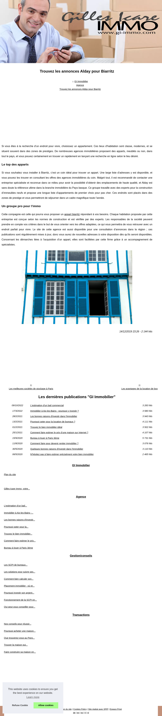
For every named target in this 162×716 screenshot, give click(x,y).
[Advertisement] (77, 115)
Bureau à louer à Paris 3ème (44, 438)
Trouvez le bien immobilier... (18, 534)
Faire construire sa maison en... (20, 652)
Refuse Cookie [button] (20, 705)
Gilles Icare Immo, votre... (17, 488)
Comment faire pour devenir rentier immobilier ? (54, 443)
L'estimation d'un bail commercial (47, 405)
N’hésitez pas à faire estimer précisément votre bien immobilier (62, 454)
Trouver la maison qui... (16, 645)
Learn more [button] (32, 697)
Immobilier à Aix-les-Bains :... (18, 513)
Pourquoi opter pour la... (16, 527)
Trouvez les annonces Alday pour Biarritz (80, 89)
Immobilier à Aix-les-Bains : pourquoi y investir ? (54, 411)
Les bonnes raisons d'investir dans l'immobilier (53, 416)
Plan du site (10, 474)
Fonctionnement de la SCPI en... (20, 600)
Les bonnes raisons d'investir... (19, 520)
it (85, 712)
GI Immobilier (81, 81)
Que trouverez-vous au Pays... (19, 638)
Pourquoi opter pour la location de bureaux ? (52, 422)
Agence (80, 85)
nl (88, 712)
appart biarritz (72, 214)
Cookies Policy (80, 709)
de (74, 712)
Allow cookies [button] (45, 705)
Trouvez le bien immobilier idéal (46, 427)
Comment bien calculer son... (18, 579)
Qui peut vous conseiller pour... (19, 607)
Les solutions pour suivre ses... (19, 572)
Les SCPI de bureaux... (16, 565)
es (82, 712)
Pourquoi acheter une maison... (20, 631)
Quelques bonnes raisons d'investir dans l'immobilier (56, 449)
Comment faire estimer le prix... (20, 540)
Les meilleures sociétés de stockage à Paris (31, 388)
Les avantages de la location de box (139, 388)
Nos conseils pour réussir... (17, 624)
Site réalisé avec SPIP (98, 709)
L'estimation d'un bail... (15, 505)
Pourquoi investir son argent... (19, 593)
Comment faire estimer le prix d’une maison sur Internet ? (59, 432)
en (78, 712)
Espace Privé (116, 709)
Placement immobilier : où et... (19, 586)
